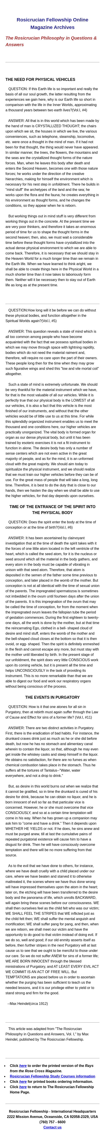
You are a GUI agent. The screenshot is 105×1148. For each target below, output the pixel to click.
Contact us (52, 1127)
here (23, 1066)
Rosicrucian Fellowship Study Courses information (52, 1076)
